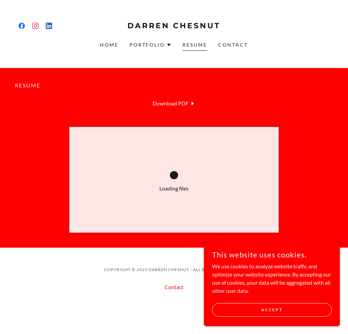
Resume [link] (194, 45)
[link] (22, 26)
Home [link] (109, 45)
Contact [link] (233, 45)
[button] (150, 45)
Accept (271, 309)
